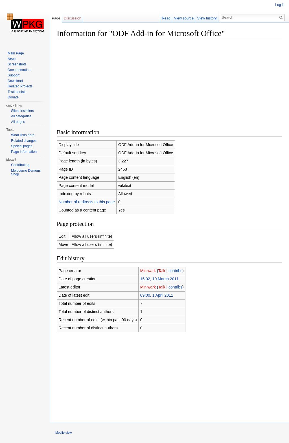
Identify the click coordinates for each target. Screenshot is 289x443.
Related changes (23, 141)
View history (207, 18)
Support (13, 75)
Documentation (19, 70)
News (12, 59)
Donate (13, 97)
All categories (21, 116)
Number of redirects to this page (87, 202)
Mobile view (63, 432)
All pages (18, 122)
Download (15, 81)
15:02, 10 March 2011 (159, 279)
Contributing (20, 165)
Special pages (21, 146)
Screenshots (17, 64)
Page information (24, 152)
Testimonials (17, 92)
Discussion (72, 18)
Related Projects (20, 86)
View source (184, 18)
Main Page (16, 53)
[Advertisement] (169, 83)
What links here (22, 135)
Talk (161, 270)
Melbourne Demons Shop (26, 173)
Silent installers (22, 111)
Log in (279, 5)
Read (166, 18)
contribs (175, 270)
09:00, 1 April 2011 (156, 295)
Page (56, 18)
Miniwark (148, 270)
